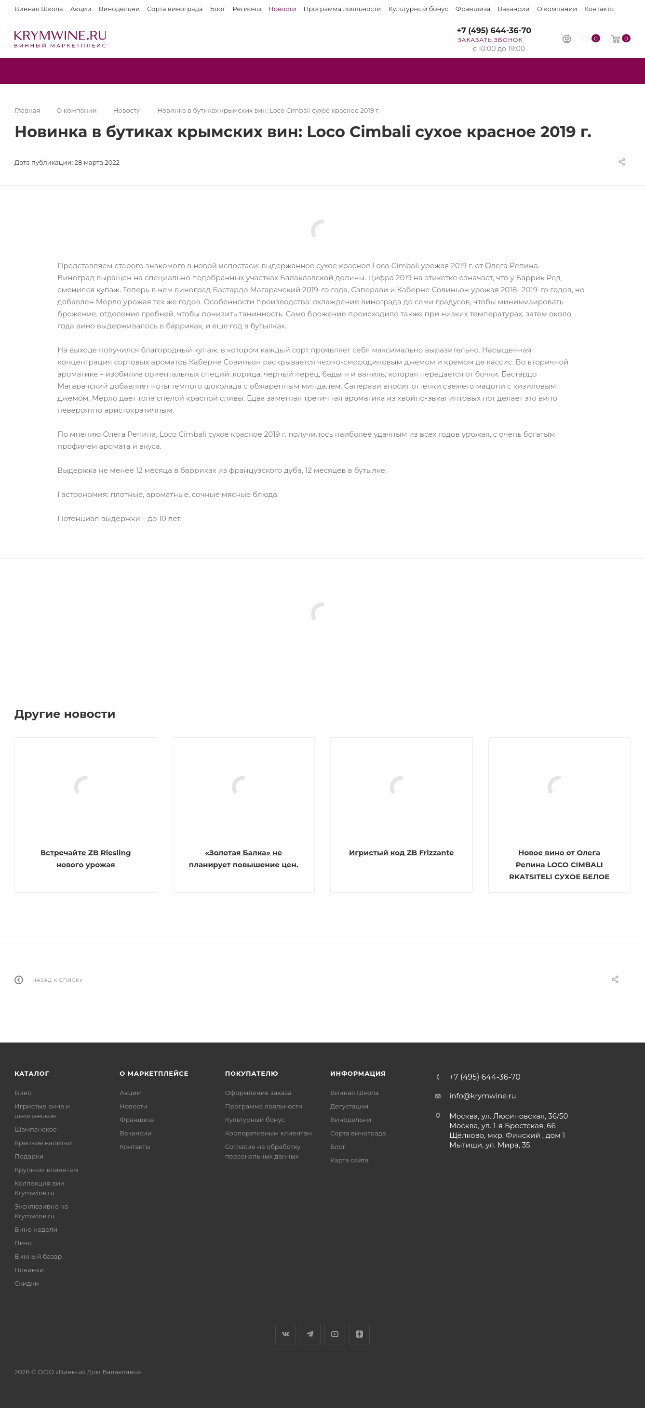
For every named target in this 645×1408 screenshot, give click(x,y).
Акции (81, 9)
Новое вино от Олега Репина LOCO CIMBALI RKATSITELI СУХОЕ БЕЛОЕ (559, 864)
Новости (282, 9)
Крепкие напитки (43, 1143)
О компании (557, 9)
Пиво (23, 1243)
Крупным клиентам (46, 1169)
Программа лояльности (342, 9)
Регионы (247, 9)
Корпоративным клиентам (268, 1133)
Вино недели (35, 1229)
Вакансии (513, 9)
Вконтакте (285, 1334)
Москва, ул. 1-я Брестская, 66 (502, 1125)
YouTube (334, 1334)
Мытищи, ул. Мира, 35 (489, 1144)
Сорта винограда (175, 9)
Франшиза (473, 9)
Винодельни (119, 9)
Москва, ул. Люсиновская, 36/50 (508, 1116)
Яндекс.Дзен (359, 1334)
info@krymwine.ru (482, 1095)
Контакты (599, 9)
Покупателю (252, 1073)
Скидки (26, 1283)
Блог (218, 9)
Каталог (31, 1073)
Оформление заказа (258, 1092)
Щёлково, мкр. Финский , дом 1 (507, 1135)
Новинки (29, 1270)
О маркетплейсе (154, 1073)
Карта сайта (349, 1160)
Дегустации (349, 1106)
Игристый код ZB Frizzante (401, 852)
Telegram (310, 1334)
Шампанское (35, 1129)
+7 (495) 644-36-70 (494, 30)
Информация (358, 1073)
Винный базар (38, 1256)
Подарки (28, 1156)
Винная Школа (38, 9)
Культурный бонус (418, 9)
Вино (23, 1092)
